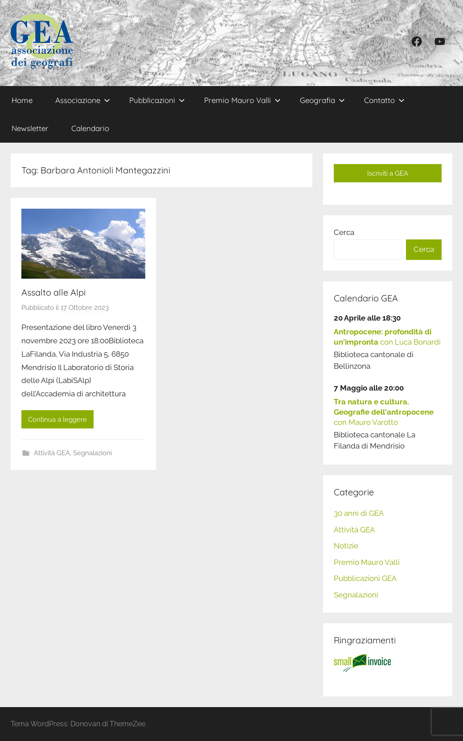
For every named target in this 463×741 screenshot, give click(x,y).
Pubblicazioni (157, 100)
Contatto (384, 100)
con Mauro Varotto (384, 412)
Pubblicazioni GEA (365, 578)
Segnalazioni (92, 453)
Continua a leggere (57, 420)
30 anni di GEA (359, 513)
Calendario (90, 128)
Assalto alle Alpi (53, 292)
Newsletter (30, 128)
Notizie (346, 545)
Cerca (344, 232)
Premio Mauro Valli (242, 100)
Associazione (82, 100)
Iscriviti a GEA (387, 173)
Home (22, 100)
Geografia (322, 100)
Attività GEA (52, 453)
